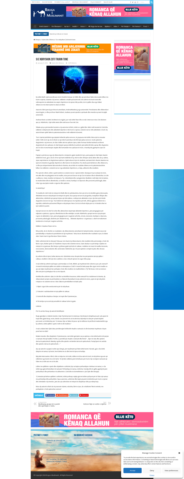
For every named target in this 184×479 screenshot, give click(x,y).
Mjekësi (107, 26)
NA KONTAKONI (47, 2)
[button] (179, 453)
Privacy (152, 475)
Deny (152, 471)
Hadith (74, 26)
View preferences (171, 471)
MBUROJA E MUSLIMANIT (80, 2)
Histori (82, 26)
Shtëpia (37, 40)
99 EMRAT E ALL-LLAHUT (62, 2)
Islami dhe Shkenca (48, 40)
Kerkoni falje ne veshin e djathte (94, 403)
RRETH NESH (36, 2)
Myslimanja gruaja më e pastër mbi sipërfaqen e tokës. (50, 404)
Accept (132, 471)
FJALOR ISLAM (108, 2)
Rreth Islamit (43, 26)
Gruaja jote (50, 450)
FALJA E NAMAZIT (95, 2)
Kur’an (66, 26)
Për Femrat (136, 26)
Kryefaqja (35, 26)
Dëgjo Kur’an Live (95, 26)
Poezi (145, 26)
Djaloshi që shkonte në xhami (59, 34)
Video (115, 26)
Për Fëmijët (125, 26)
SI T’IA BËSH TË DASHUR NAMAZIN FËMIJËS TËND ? (56, 461)
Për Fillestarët (56, 26)
